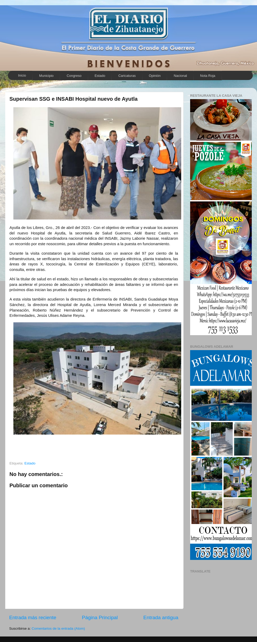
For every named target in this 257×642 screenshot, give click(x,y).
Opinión (155, 76)
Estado (100, 76)
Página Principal (100, 617)
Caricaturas (127, 76)
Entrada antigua (160, 617)
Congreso (74, 76)
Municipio (46, 76)
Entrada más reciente (32, 617)
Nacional (180, 76)
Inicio (22, 75)
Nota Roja (207, 76)
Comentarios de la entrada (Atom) (58, 628)
